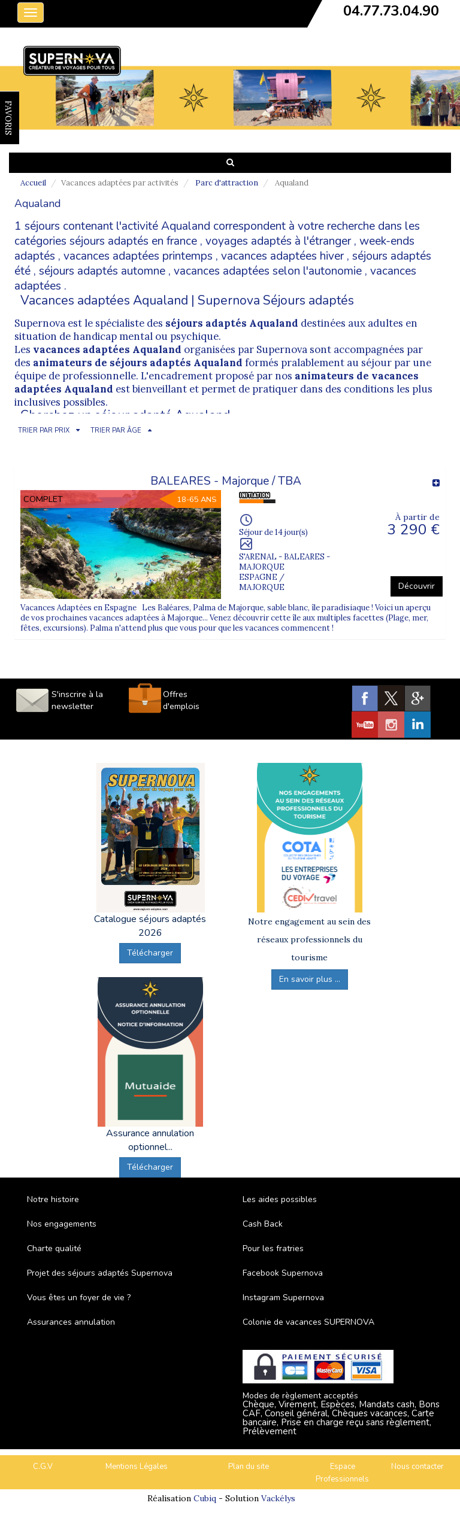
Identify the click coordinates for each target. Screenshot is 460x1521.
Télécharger (150, 953)
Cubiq (204, 1498)
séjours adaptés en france (133, 241)
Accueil (33, 183)
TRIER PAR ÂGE (115, 430)
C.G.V (43, 1466)
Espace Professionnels (342, 1473)
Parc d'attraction (226, 183)
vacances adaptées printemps (138, 256)
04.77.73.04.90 (391, 10)
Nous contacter (417, 1466)
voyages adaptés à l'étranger (278, 241)
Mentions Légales (136, 1466)
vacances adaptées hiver (282, 256)
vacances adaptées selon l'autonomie (268, 271)
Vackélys (278, 1498)
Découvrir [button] (416, 586)
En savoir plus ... (309, 979)
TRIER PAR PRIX (43, 430)
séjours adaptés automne (102, 271)
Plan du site (248, 1466)
